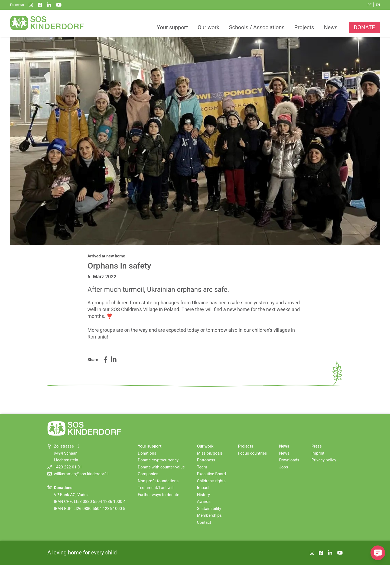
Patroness (206, 460)
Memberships (209, 515)
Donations (147, 453)
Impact (203, 487)
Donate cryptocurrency (158, 460)
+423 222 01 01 (68, 467)
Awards (203, 501)
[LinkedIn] (49, 5)
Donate (364, 27)
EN (378, 5)
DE (370, 5)
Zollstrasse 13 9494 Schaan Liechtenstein (66, 453)
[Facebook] (40, 5)
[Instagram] (30, 5)
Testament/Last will (156, 487)
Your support (172, 27)
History (203, 494)
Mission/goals (210, 453)
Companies (148, 473)
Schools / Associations (257, 27)
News (330, 27)
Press (316, 446)
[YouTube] (59, 5)
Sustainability (209, 508)
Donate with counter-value (161, 467)
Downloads (289, 460)
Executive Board (211, 473)
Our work (208, 27)
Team (202, 467)
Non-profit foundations (158, 480)
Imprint (317, 453)
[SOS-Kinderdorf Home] (47, 22)
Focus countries (252, 453)
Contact (204, 522)
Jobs (283, 467)
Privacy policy (323, 460)
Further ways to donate (158, 494)
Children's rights (211, 480)
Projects (304, 27)
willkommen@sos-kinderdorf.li (81, 473)
